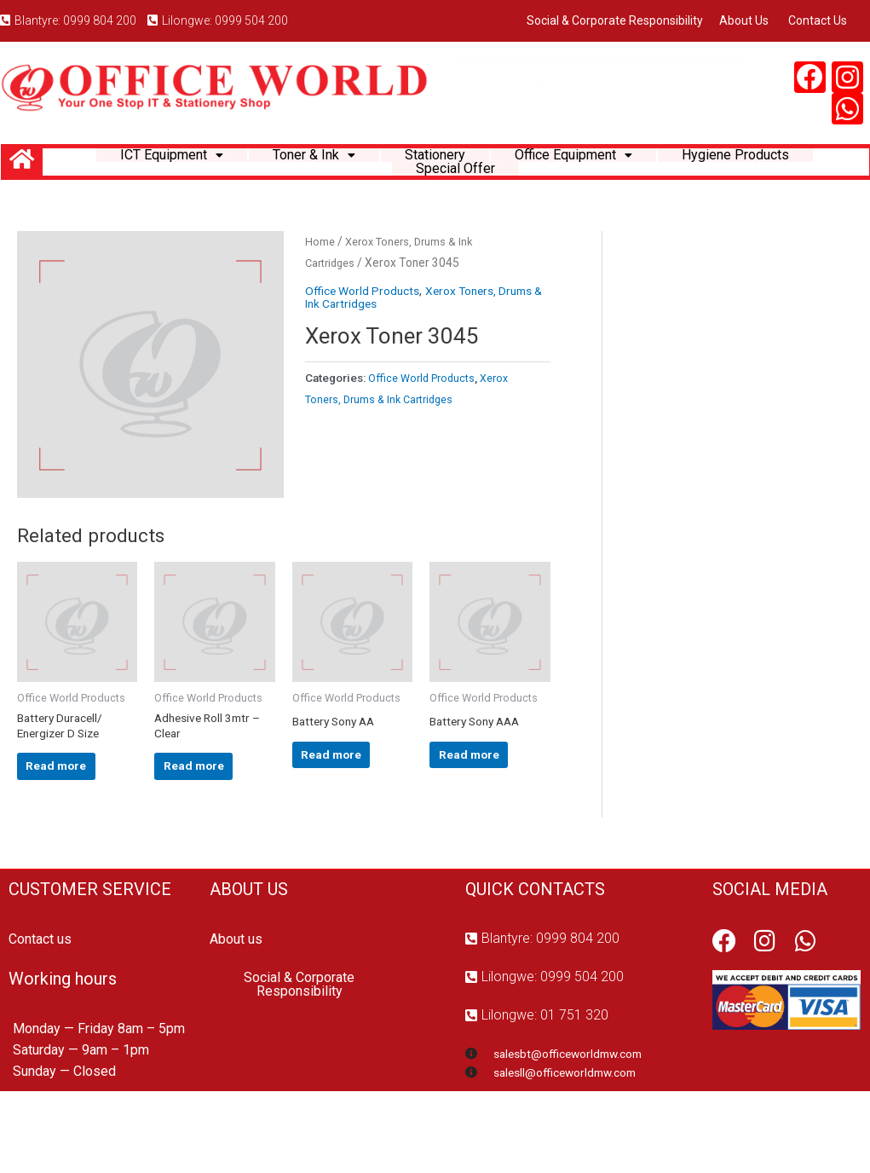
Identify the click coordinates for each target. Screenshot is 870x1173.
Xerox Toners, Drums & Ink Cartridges (408, 347)
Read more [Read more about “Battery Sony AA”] (342, 818)
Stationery (431, 165)
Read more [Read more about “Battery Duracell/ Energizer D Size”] (67, 833)
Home (320, 291)
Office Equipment (582, 165)
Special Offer (456, 208)
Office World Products (367, 341)
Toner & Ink (302, 165)
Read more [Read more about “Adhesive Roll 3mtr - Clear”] (204, 833)
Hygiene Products (759, 165)
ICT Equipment (147, 165)
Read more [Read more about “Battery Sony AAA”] (479, 818)
